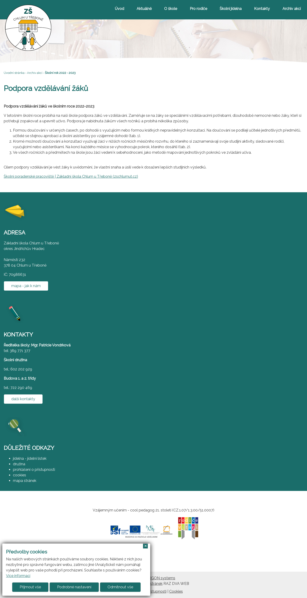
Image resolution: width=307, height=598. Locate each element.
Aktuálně (144, 8)
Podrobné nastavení (74, 587)
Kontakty (262, 8)
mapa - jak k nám (26, 286)
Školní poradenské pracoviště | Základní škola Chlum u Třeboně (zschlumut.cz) (71, 176)
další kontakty (23, 399)
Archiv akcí (291, 8)
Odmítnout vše (120, 587)
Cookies (176, 591)
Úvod (119, 8)
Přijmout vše (30, 587)
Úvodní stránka (14, 73)
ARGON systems (160, 578)
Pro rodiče (198, 8)
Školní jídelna (231, 8)
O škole (170, 8)
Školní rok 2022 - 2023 (60, 73)
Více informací (18, 576)
